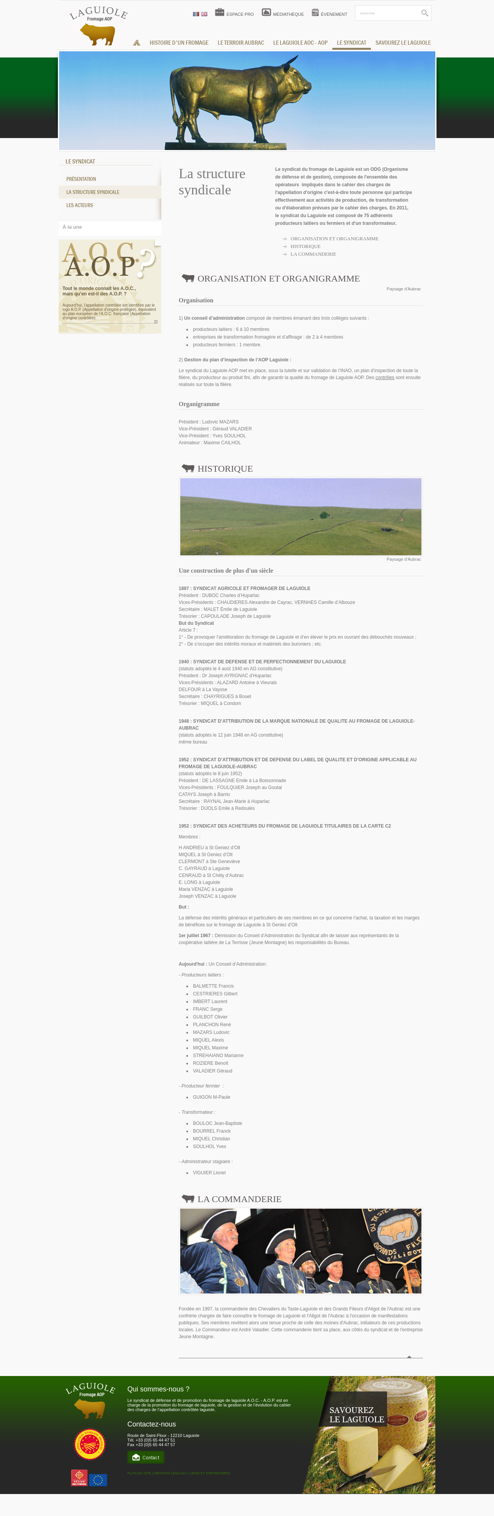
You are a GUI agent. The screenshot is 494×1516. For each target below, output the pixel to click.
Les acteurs (79, 205)
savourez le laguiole (403, 42)
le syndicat (351, 42)
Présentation (81, 179)
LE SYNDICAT (80, 161)
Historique (306, 246)
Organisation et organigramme (335, 238)
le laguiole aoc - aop (300, 42)
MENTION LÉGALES (170, 1473)
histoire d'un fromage (179, 42)
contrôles (385, 377)
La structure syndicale (92, 192)
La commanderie (313, 254)
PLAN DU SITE (139, 1473)
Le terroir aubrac (241, 42)
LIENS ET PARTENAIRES (209, 1473)
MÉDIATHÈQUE (288, 14)
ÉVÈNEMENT (334, 14)
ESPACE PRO (240, 14)
